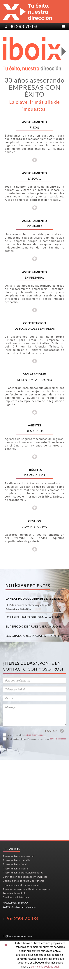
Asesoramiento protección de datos (23, 872)
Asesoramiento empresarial (18, 856)
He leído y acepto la (15, 735)
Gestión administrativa (16, 897)
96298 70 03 (23, 26)
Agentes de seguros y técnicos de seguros (26, 889)
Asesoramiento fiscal (14, 864)
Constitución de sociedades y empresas (25, 876)
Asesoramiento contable (16, 860)
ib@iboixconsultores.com (17, 936)
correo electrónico (58, 738)
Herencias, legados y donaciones (21, 884)
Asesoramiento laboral (16, 868)
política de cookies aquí (45, 966)
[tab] (34, 598)
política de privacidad (33, 735)
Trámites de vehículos (15, 893)
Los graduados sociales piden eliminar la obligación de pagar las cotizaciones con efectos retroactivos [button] (34, 635)
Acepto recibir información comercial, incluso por (28, 739)
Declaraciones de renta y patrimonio (23, 880)
